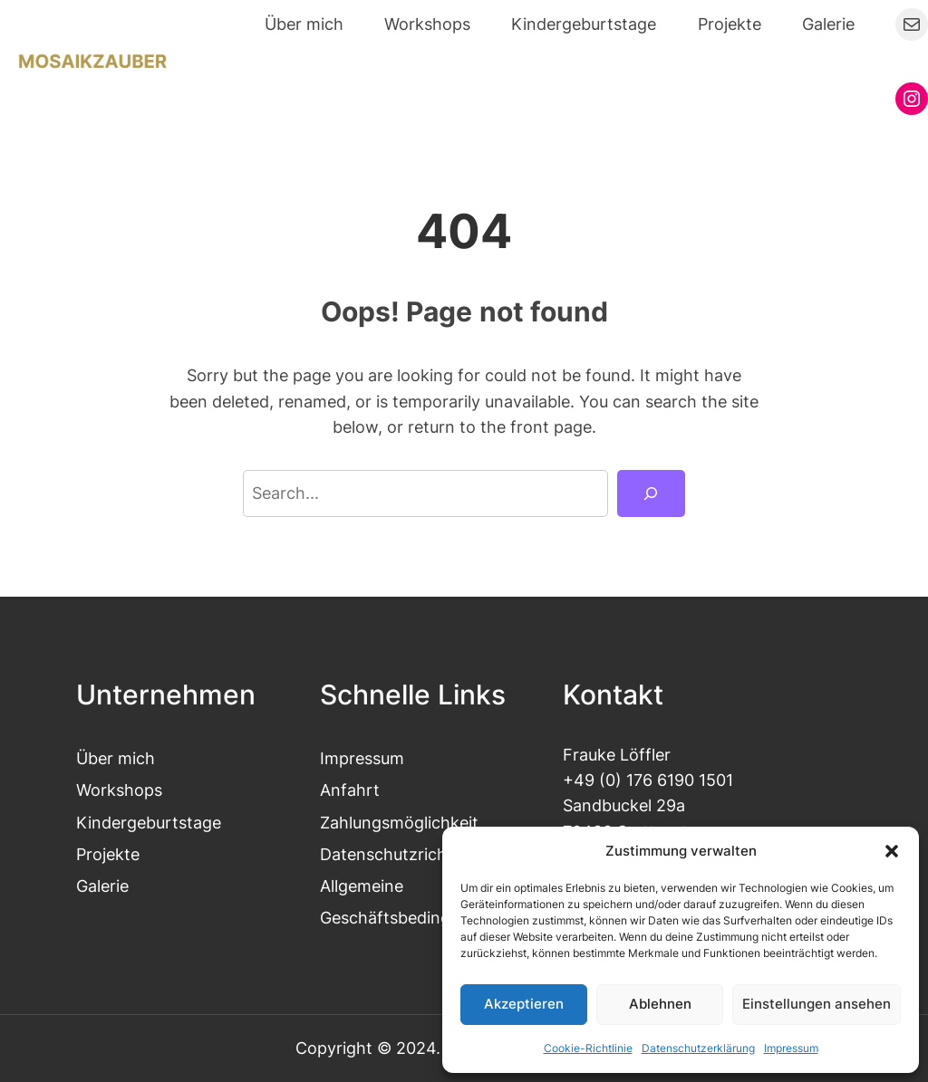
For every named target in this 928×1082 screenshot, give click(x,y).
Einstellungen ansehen (816, 1003)
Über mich (115, 758)
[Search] (651, 493)
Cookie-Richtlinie (588, 1048)
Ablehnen (660, 1003)
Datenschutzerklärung (698, 1048)
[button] (892, 851)
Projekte (108, 854)
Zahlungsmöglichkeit (399, 822)
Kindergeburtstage (148, 822)
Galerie (102, 885)
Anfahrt (350, 790)
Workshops (119, 790)
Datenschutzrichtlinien (406, 854)
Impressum (791, 1048)
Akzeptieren (524, 1003)
